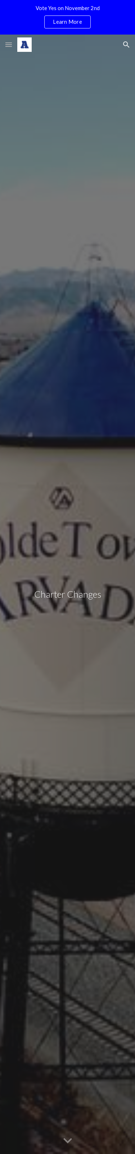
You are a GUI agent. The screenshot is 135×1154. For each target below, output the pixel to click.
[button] (8, 44)
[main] (68, 594)
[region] (67, 17)
